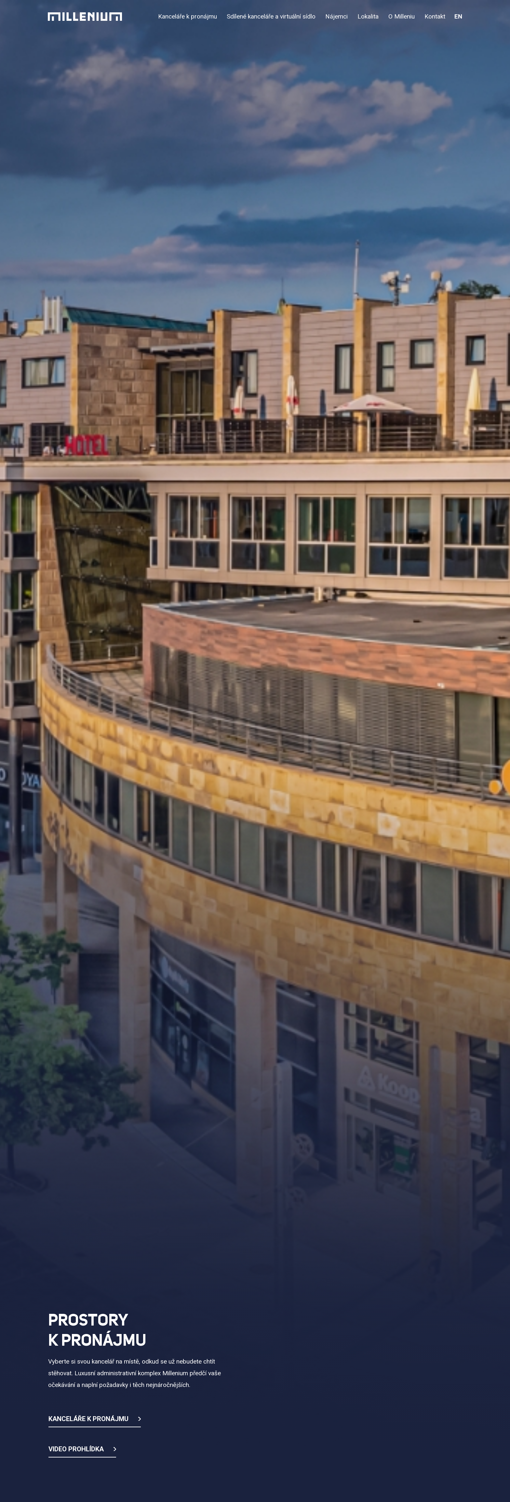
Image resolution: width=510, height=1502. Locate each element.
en (458, 16)
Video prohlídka (76, 1449)
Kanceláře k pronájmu (88, 1419)
